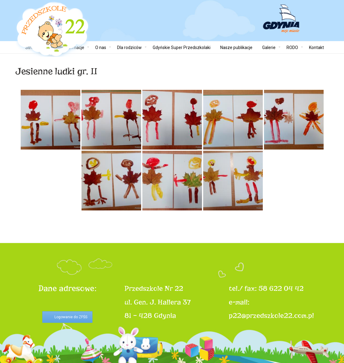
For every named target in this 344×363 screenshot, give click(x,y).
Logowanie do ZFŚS (70, 317)
